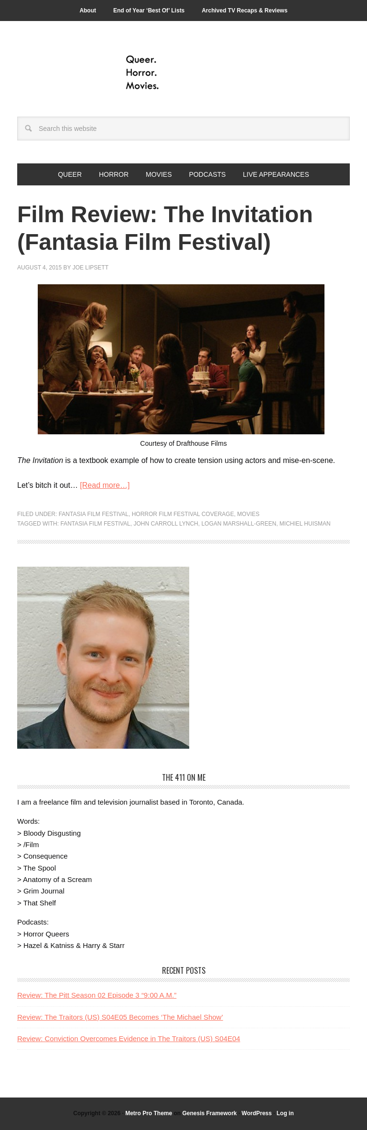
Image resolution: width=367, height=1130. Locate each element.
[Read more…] (105, 485)
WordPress (257, 1113)
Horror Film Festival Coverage (183, 514)
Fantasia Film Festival (94, 514)
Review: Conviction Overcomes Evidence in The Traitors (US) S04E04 (128, 1038)
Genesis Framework (209, 1113)
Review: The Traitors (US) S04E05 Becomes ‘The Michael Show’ (120, 1017)
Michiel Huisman (305, 523)
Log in (285, 1113)
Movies (248, 514)
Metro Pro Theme (148, 1113)
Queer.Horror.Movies (183, 73)
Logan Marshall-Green (238, 523)
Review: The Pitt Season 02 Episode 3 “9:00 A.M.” (96, 995)
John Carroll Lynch (165, 523)
